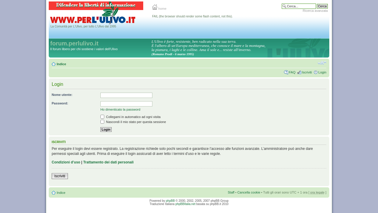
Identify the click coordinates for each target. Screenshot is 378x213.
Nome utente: (62, 94)
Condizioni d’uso (66, 162)
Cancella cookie (248, 192)
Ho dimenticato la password (120, 109)
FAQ (292, 72)
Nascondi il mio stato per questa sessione (133, 122)
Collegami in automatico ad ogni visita (130, 117)
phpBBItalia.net (185, 204)
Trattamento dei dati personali (108, 162)
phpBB (170, 200)
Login (322, 72)
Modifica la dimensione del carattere (322, 62)
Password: (60, 103)
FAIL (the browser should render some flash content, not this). (192, 16)
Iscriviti (307, 72)
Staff (231, 192)
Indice (61, 64)
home (159, 8)
